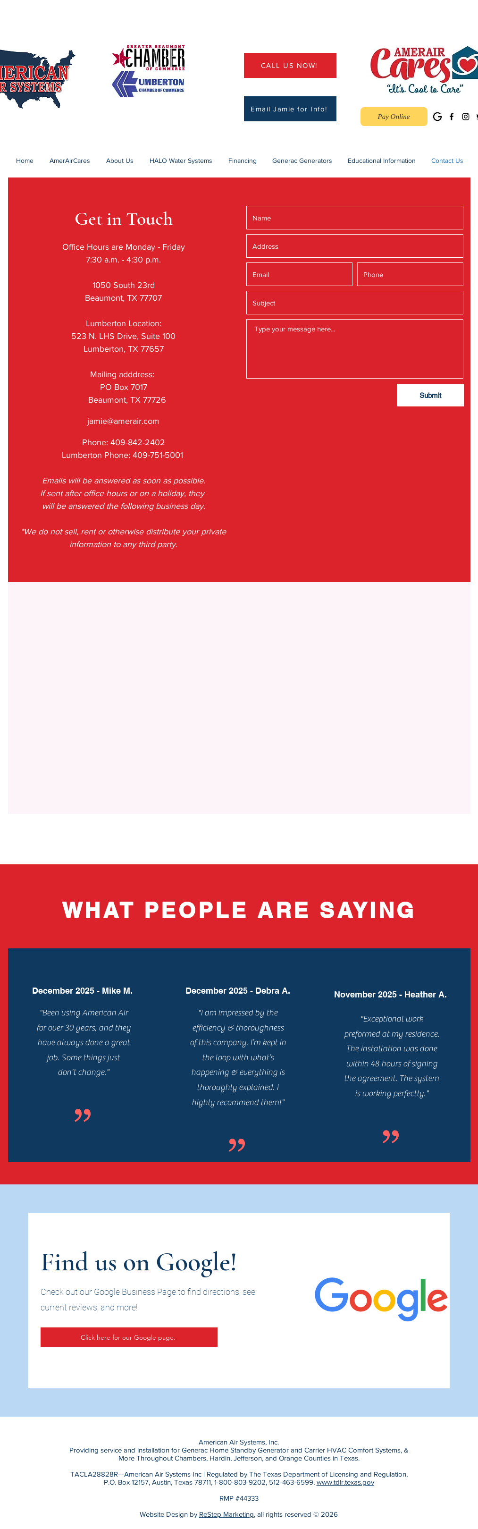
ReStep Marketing (226, 1514)
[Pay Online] (394, 116)
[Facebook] (451, 116)
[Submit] (430, 395)
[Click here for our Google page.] (129, 1337)
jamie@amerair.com (123, 421)
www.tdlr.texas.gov (345, 1482)
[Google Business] (437, 116)
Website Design (164, 1514)
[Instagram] (465, 116)
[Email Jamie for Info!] (290, 108)
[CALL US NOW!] (290, 65)
